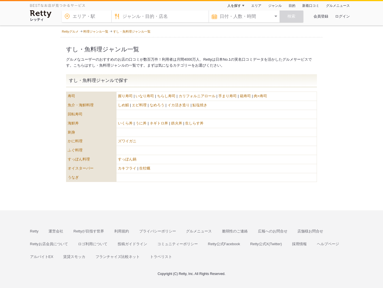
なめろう (157, 105)
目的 (292, 6)
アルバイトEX (41, 257)
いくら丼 (125, 123)
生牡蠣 (144, 168)
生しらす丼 (194, 123)
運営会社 (55, 231)
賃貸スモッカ (74, 257)
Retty (34, 231)
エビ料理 (139, 105)
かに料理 (75, 141)
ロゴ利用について (92, 244)
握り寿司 (125, 96)
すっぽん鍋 (127, 159)
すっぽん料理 (79, 159)
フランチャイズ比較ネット (118, 257)
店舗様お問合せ (310, 231)
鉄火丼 (176, 123)
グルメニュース (338, 6)
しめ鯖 (123, 105)
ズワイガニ (127, 141)
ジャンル (275, 6)
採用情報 (299, 244)
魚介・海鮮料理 (81, 105)
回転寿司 (75, 114)
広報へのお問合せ (272, 231)
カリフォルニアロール (197, 96)
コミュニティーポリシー (177, 244)
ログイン (342, 16)
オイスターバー (81, 168)
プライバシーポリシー (157, 231)
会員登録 (321, 16)
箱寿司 (245, 96)
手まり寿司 (227, 96)
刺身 (71, 132)
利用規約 (121, 231)
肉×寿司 (260, 96)
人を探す (234, 6)
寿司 (71, 96)
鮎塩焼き (199, 105)
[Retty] (41, 14)
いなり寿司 (145, 96)
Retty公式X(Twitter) (266, 244)
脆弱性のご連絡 (235, 231)
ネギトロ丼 (159, 123)
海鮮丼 (73, 123)
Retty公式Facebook (224, 244)
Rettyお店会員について (49, 244)
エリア (256, 6)
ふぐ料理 (75, 150)
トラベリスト (161, 257)
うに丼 (141, 123)
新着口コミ (310, 6)
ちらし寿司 (166, 96)
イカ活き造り (179, 105)
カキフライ (127, 168)
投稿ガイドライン (132, 244)
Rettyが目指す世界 (88, 231)
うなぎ (73, 177)
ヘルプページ (328, 244)
